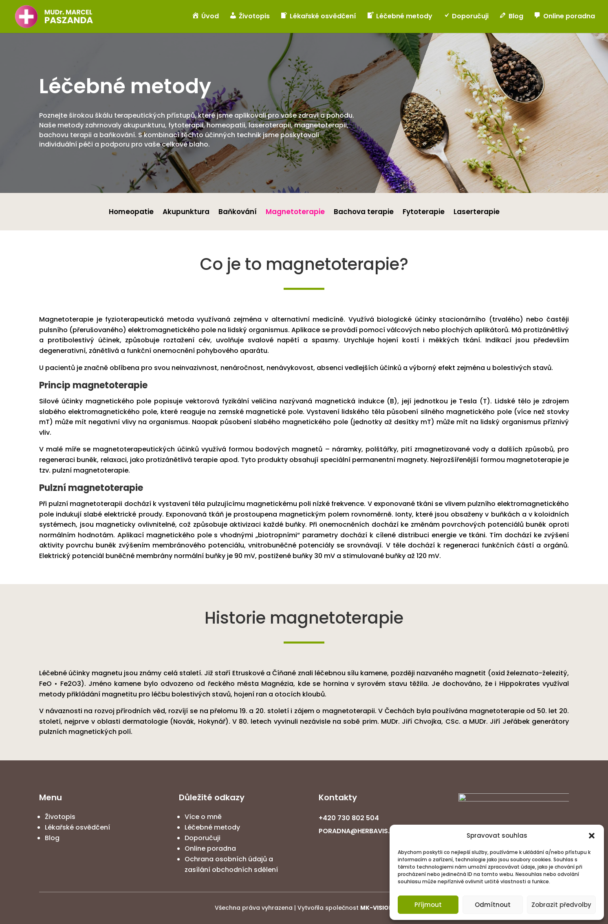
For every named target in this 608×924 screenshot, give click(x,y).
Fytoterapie (424, 213)
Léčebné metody (212, 827)
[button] (592, 836)
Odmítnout (493, 904)
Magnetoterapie (295, 213)
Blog (52, 838)
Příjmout (428, 904)
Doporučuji (202, 838)
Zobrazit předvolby (561, 904)
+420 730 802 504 (349, 818)
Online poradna (210, 848)
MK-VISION (376, 908)
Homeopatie (131, 213)
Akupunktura (186, 213)
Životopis (60, 816)
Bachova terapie (364, 213)
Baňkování (237, 213)
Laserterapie (477, 213)
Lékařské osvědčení (77, 827)
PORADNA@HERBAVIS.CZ (359, 831)
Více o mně (203, 816)
